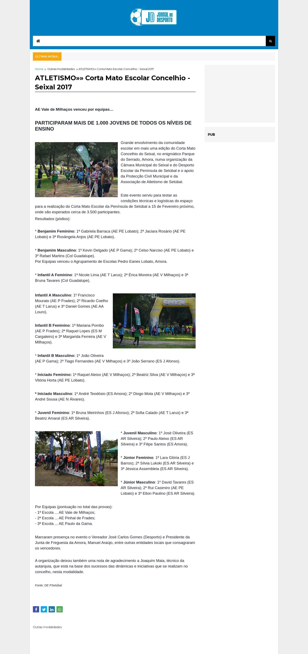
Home (39, 69)
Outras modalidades (61, 69)
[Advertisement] (240, 94)
